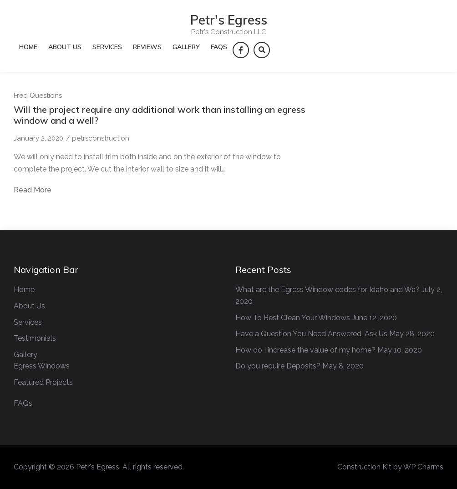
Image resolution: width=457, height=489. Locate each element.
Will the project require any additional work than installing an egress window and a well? (159, 115)
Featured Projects (43, 382)
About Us (64, 47)
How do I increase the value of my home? (305, 350)
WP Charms (423, 467)
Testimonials (35, 338)
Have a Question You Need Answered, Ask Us (311, 333)
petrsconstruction (100, 138)
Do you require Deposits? (277, 366)
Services (107, 47)
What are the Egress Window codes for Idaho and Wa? (327, 289)
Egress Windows (42, 366)
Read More (32, 190)
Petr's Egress (228, 20)
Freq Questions (38, 95)
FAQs (219, 47)
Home (28, 47)
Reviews (147, 47)
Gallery (186, 47)
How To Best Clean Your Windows (292, 317)
